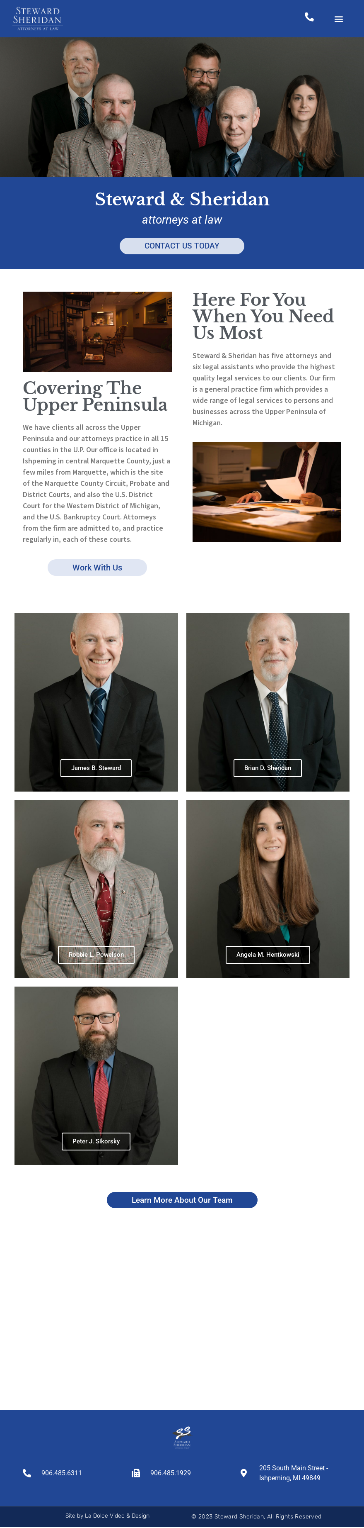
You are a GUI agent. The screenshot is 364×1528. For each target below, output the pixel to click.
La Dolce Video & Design (117, 1516)
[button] (339, 19)
